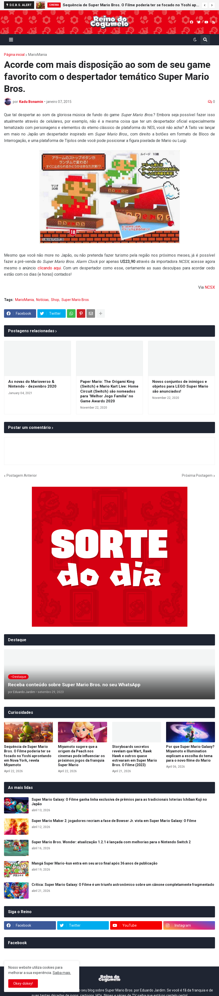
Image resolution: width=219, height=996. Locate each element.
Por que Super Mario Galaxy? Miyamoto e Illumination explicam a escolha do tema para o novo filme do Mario (190, 753)
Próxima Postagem (197, 475)
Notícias (42, 300)
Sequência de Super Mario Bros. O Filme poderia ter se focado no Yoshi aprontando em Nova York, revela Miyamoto (131, 5)
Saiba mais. (62, 973)
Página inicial (14, 54)
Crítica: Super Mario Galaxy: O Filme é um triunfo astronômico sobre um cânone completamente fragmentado (123, 885)
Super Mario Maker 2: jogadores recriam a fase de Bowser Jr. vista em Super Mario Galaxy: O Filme (114, 821)
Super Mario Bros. (75, 300)
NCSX (210, 287)
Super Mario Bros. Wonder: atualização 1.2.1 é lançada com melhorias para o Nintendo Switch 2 (111, 842)
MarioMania (37, 54)
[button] (205, 5)
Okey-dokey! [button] (23, 983)
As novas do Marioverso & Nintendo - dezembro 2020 (32, 384)
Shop (55, 300)
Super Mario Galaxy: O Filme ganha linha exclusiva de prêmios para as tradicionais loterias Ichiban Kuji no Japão (119, 801)
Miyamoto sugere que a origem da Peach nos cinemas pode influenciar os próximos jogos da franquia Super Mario (81, 756)
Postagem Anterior (22, 475)
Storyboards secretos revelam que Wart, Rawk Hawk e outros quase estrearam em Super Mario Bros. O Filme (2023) (134, 756)
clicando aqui (49, 268)
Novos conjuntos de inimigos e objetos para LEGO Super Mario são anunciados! (180, 386)
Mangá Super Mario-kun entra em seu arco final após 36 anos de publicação (95, 863)
